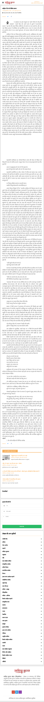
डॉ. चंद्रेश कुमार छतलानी (22, 457)
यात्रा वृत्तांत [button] (22, 620)
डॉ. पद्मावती (12, 473)
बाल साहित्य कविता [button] (22, 561)
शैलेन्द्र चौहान (12, 481)
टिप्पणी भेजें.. (22, 526)
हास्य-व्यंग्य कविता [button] (22, 630)
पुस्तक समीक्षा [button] (22, 627)
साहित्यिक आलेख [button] (22, 579)
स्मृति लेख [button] (22, 583)
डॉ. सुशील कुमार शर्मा (16, 10)
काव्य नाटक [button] (22, 617)
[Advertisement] (22, 147)
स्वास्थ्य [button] (22, 605)
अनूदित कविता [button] (22, 636)
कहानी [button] (22, 548)
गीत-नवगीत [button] (22, 545)
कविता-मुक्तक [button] (22, 551)
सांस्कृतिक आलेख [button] (22, 564)
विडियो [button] (22, 658)
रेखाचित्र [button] (22, 614)
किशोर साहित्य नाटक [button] (22, 655)
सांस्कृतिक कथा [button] (22, 601)
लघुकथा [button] (22, 554)
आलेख (3, 10)
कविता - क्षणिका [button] (22, 595)
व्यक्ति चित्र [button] (22, 539)
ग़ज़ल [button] (22, 645)
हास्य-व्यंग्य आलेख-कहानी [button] (22, 576)
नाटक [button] (22, 611)
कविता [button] (22, 542)
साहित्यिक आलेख (8, 10)
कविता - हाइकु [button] (22, 589)
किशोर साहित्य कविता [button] (22, 639)
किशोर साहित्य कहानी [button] (22, 598)
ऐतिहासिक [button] (22, 592)
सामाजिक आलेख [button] (22, 570)
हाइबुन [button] (22, 623)
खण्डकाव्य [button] (22, 608)
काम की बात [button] (22, 586)
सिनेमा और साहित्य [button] (22, 652)
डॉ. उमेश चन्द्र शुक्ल (13, 465)
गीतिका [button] (22, 633)
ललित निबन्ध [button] (22, 567)
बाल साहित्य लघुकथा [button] (22, 649)
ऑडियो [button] (22, 661)
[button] (8, 17)
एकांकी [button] (22, 642)
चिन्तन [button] (22, 573)
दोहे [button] (22, 557)
